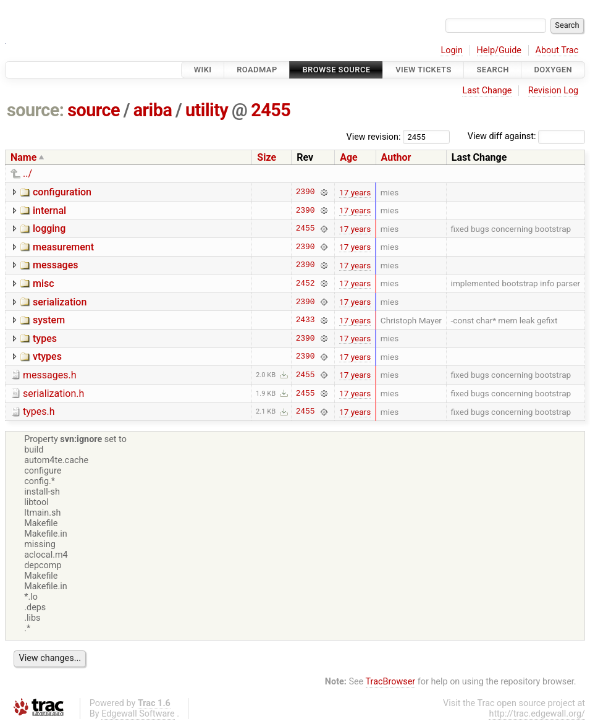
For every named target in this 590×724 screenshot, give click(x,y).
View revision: (374, 136)
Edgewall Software (138, 714)
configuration (62, 192)
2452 (305, 283)
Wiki (203, 69)
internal (49, 210)
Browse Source (336, 69)
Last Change (487, 90)
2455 (270, 110)
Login (451, 50)
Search (492, 69)
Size (266, 157)
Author (396, 157)
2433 (305, 320)
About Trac (557, 50)
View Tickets (423, 69)
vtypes (47, 356)
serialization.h (53, 393)
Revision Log (553, 90)
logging (49, 228)
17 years (355, 192)
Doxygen (553, 69)
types (45, 338)
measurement (63, 247)
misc (43, 283)
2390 (305, 192)
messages (55, 265)
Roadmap (257, 69)
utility (206, 110)
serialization (59, 302)
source (93, 110)
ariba (152, 110)
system (49, 320)
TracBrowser (391, 681)
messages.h (50, 375)
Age (349, 157)
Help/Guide (499, 50)
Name (23, 157)
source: (35, 110)
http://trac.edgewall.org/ (537, 714)
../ (27, 173)
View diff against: (526, 136)
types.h (39, 411)
